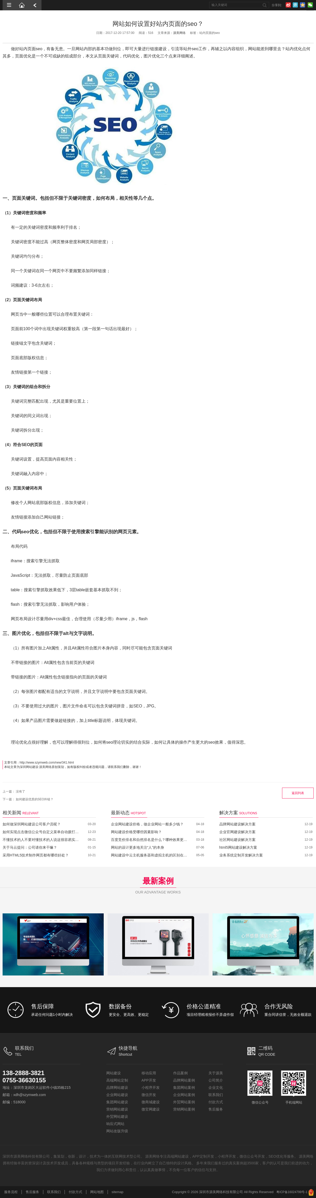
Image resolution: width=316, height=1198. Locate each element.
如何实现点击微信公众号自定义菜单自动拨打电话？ (41, 832)
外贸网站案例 (184, 1102)
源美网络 (179, 33)
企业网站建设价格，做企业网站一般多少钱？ (147, 824)
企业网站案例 (184, 1095)
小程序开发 (151, 1087)
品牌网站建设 (117, 1087)
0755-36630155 (24, 1080)
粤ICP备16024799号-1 (291, 1192)
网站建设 (113, 1073)
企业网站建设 (117, 1095)
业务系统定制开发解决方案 (241, 855)
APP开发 (149, 1080)
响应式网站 (115, 1124)
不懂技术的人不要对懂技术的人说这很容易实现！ (41, 840)
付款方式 (215, 1102)
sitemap (118, 1192)
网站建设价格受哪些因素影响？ (136, 832)
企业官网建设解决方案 (237, 832)
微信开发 (149, 1095)
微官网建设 (151, 1109)
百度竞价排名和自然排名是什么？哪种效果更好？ (149, 840)
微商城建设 (151, 1102)
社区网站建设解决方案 (237, 840)
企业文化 (215, 1087)
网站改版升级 (117, 1131)
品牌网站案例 (184, 1080)
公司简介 (215, 1080)
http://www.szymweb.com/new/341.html (47, 762)
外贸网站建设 (117, 1116)
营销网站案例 (184, 1109)
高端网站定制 (117, 1080)
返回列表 (298, 793)
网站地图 (97, 1192)
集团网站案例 (184, 1087)
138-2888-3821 (24, 1072)
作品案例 (180, 1073)
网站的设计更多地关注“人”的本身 (137, 847)
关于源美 (215, 1073)
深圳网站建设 (29, 767)
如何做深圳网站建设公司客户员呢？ (32, 824)
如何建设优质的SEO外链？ (34, 799)
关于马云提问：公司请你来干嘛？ (30, 847)
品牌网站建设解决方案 (237, 824)
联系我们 (215, 1095)
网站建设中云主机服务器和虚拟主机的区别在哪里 (149, 855)
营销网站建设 (117, 1109)
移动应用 (149, 1073)
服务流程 (11, 1192)
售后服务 (215, 1109)
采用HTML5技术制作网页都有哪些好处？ (36, 855)
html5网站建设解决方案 (238, 847)
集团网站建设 (117, 1102)
